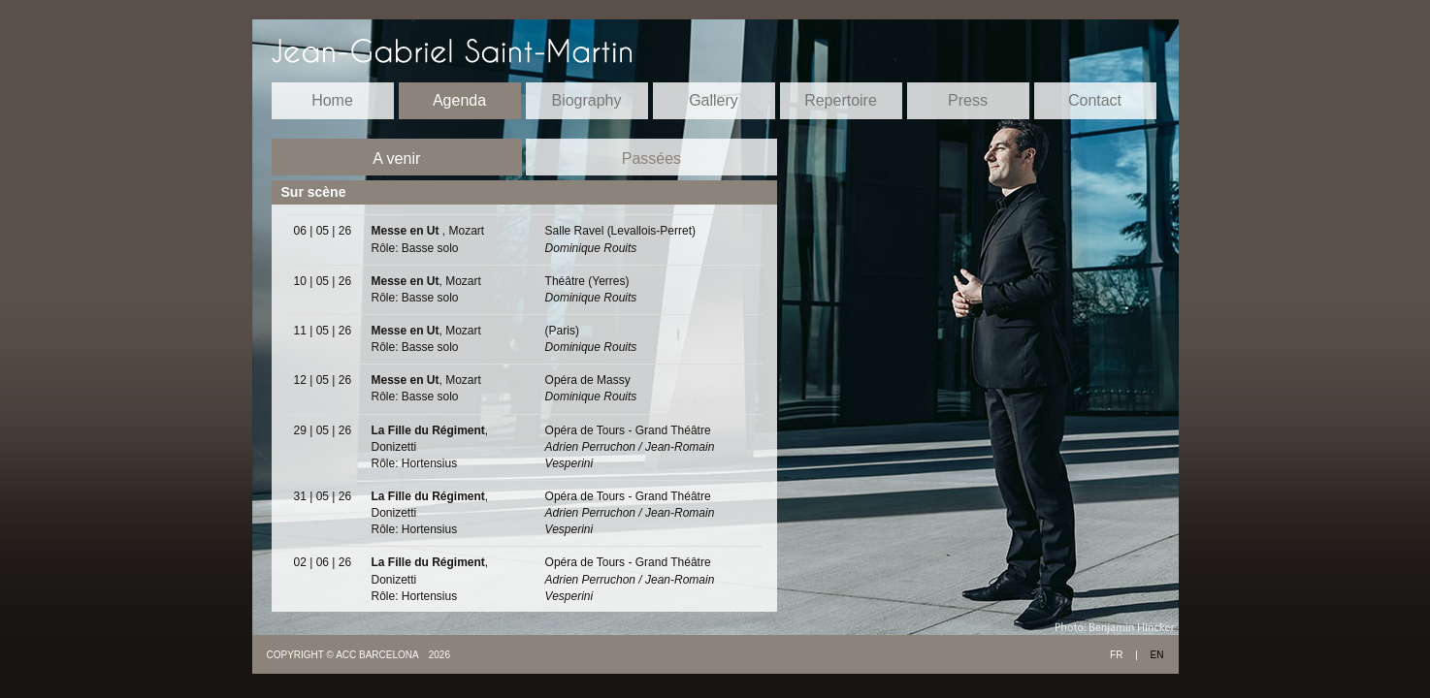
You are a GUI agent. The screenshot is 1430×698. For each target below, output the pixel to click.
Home (332, 100)
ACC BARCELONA (377, 655)
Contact (1094, 100)
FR (1116, 655)
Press (968, 100)
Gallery (713, 100)
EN (1157, 655)
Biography (586, 100)
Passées (651, 158)
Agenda (459, 100)
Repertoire (840, 100)
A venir (396, 158)
